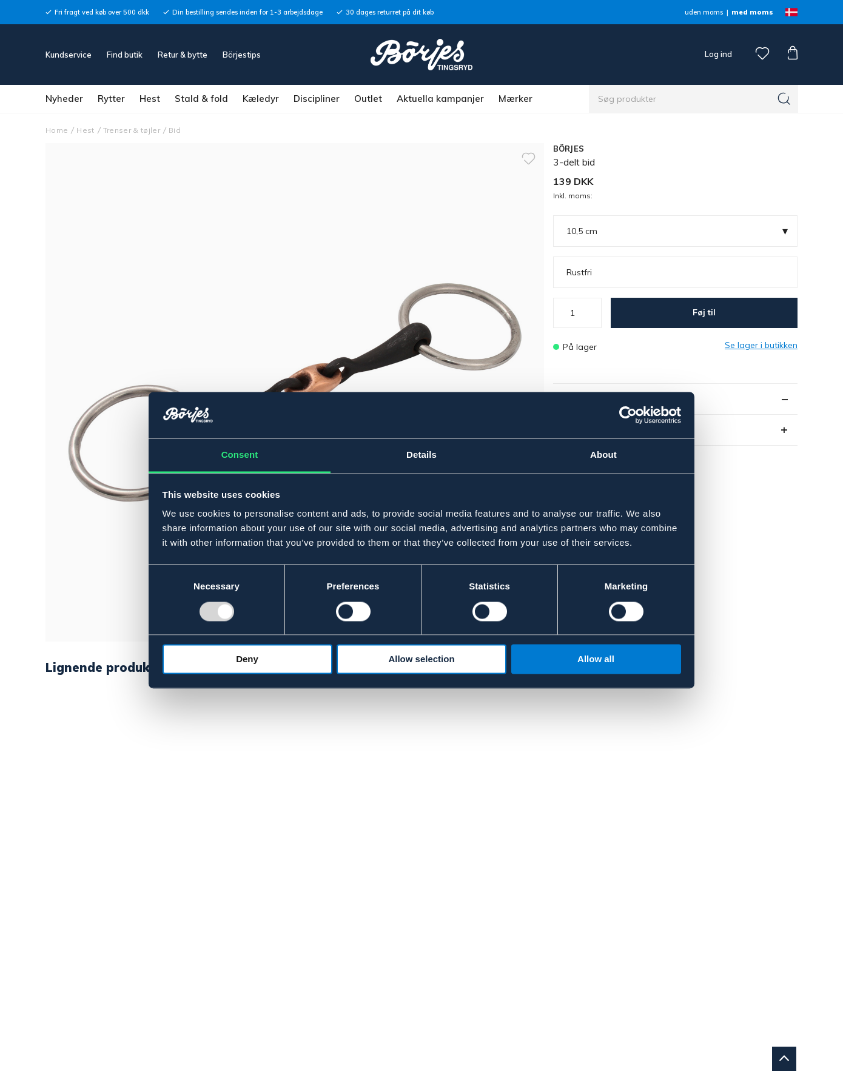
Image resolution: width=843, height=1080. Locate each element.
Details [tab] (421, 455)
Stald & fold (201, 98)
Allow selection (421, 659)
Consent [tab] (239, 455)
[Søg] (784, 99)
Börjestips (242, 54)
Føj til (704, 312)
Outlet (368, 98)
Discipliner (317, 98)
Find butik (125, 54)
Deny (247, 659)
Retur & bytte (182, 54)
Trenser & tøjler (131, 130)
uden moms (704, 12)
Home (56, 130)
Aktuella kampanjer (440, 98)
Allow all (595, 659)
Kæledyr (261, 98)
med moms (752, 12)
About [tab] (603, 455)
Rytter (111, 98)
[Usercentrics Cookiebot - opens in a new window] (628, 415)
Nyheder (64, 98)
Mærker (515, 98)
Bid (175, 130)
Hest (149, 98)
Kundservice (68, 54)
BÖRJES (569, 148)
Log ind (718, 54)
